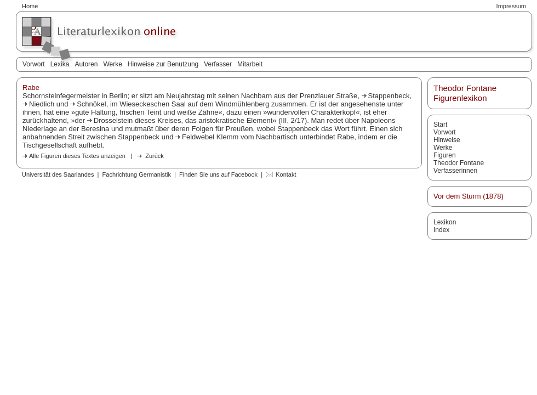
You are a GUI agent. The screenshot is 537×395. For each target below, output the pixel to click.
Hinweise (446, 140)
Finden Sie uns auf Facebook (218, 174)
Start (440, 124)
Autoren (86, 64)
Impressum (511, 6)
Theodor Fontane (458, 163)
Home (30, 6)
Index (441, 230)
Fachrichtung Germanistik (136, 174)
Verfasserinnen (455, 170)
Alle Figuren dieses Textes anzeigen (77, 156)
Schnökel (91, 104)
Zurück (154, 156)
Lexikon (444, 222)
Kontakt (286, 174)
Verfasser (218, 64)
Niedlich (41, 104)
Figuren (444, 155)
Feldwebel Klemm (210, 137)
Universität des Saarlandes (58, 174)
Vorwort (33, 64)
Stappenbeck (389, 96)
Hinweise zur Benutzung (163, 64)
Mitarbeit (249, 64)
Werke (112, 64)
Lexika (60, 64)
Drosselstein (113, 120)
